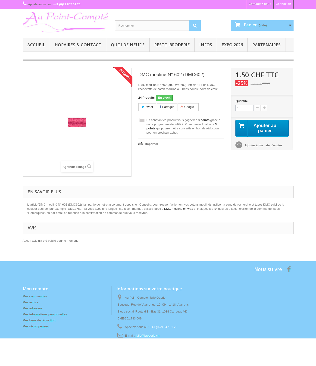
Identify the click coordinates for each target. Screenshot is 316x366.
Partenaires (266, 44)
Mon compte (35, 288)
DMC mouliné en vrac (178, 208)
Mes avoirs (30, 302)
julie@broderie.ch (147, 335)
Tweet (147, 107)
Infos (205, 44)
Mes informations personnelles (45, 314)
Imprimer (151, 144)
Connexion (283, 4)
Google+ (188, 107)
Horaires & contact (78, 44)
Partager (167, 107)
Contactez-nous (260, 4)
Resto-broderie (172, 44)
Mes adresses (32, 308)
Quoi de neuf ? (128, 44)
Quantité (241, 101)
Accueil (36, 44)
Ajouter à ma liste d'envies (263, 145)
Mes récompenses (36, 326)
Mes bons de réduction (39, 320)
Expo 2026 (232, 44)
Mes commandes (35, 296)
